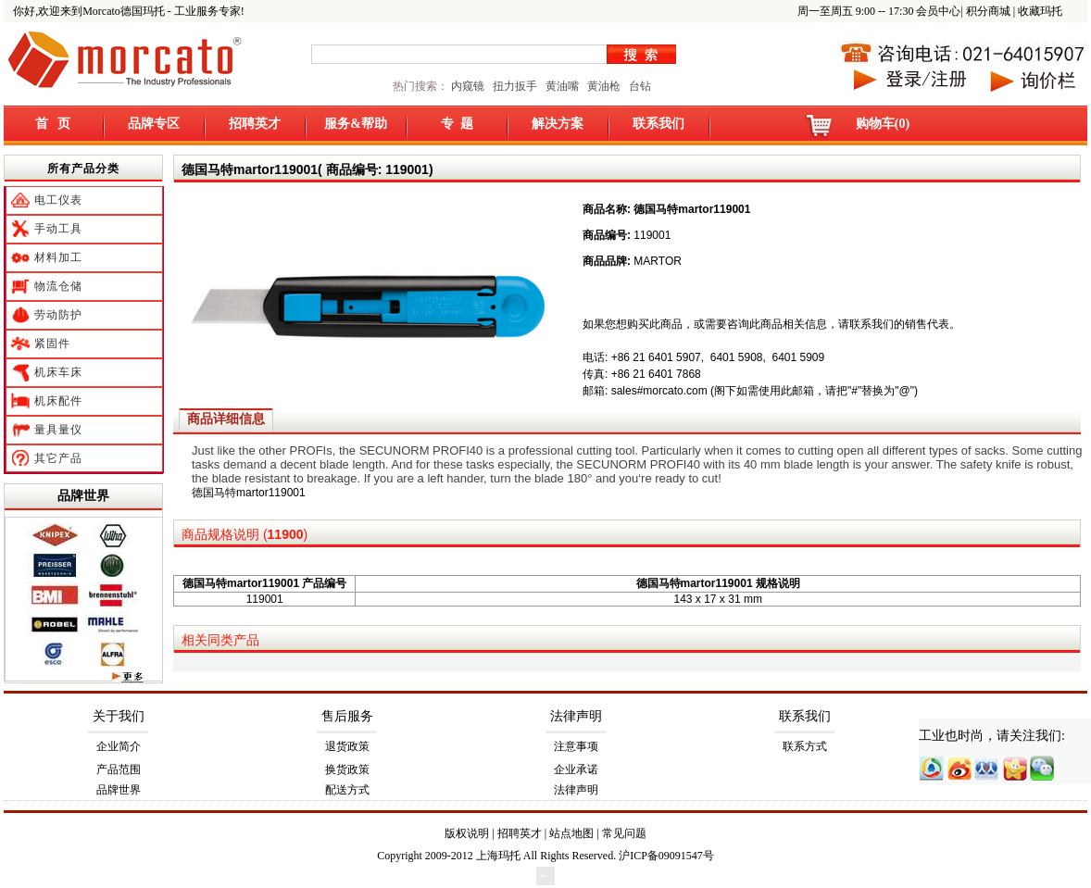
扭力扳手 (515, 86)
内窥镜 (467, 86)
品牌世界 (83, 495)
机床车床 (58, 372)
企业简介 (118, 746)
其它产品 (58, 458)
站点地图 (571, 833)
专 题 (457, 124)
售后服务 (347, 716)
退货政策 (347, 746)
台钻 (638, 86)
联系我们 (658, 124)
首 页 (53, 124)
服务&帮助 (355, 124)
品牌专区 (154, 124)
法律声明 (576, 716)
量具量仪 (58, 429)
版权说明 (467, 833)
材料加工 (58, 257)
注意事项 (576, 746)
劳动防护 (58, 314)
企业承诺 (576, 769)
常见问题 (624, 833)
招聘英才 (255, 124)
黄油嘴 (562, 86)
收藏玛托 (1040, 11)
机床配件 (58, 400)
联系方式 (805, 746)
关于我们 (118, 716)
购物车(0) (882, 124)
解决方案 (557, 124)
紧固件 (52, 343)
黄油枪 (604, 86)
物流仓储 (58, 286)
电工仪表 (58, 200)
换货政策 (347, 769)
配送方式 (347, 789)
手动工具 (58, 228)
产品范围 (118, 769)
